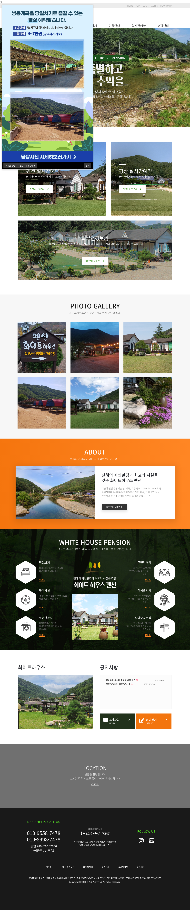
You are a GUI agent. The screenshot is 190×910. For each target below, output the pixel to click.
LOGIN (146, 5)
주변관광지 (88, 867)
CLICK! (95, 784)
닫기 (87, 165)
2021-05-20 (160, 684)
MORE (42, 579)
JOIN (138, 5)
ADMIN (154, 5)
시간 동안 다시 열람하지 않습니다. (20, 165)
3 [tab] (99, 121)
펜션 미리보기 (68, 867)
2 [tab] (95, 121)
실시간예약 (138, 25)
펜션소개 (49, 867)
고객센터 (163, 25)
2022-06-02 (160, 680)
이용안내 (114, 25)
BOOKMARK (166, 5)
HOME (130, 5)
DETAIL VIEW (39, 189)
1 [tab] (90, 121)
